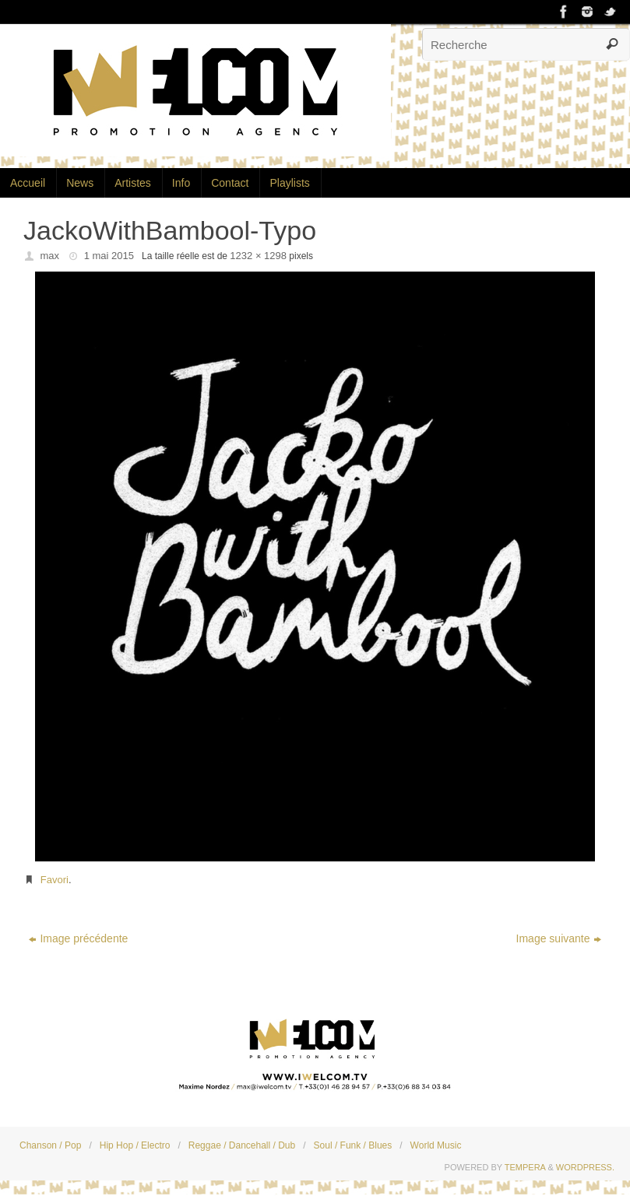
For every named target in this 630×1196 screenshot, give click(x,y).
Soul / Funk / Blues (353, 1145)
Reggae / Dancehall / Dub (241, 1145)
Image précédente (78, 938)
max (50, 255)
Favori (54, 880)
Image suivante (558, 938)
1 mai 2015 (109, 255)
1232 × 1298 (258, 255)
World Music (436, 1145)
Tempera (525, 1167)
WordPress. (585, 1167)
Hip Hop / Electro (135, 1145)
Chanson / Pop (50, 1145)
